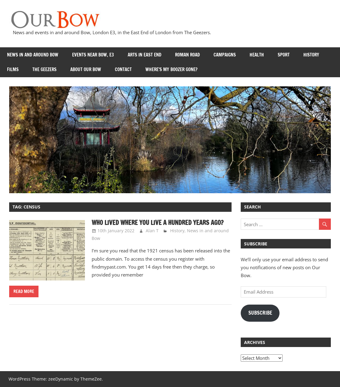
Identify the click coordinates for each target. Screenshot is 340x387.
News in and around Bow (32, 55)
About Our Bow (85, 69)
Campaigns (225, 55)
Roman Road (187, 55)
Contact (123, 69)
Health (257, 55)
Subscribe (260, 312)
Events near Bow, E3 (93, 55)
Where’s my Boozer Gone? (171, 69)
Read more (23, 291)
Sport (284, 55)
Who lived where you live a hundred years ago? (158, 222)
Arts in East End (144, 55)
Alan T (152, 230)
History (311, 55)
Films (13, 69)
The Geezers (44, 69)
